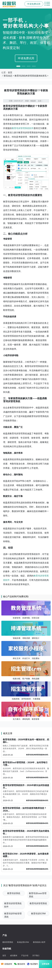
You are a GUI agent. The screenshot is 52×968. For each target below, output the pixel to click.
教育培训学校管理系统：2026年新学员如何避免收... (26, 832)
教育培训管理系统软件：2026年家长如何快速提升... (26, 786)
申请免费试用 (26, 58)
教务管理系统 (7, 942)
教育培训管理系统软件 (23, 128)
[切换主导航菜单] (47, 3)
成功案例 (13, 955)
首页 (10, 72)
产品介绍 (24, 955)
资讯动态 (8, 75)
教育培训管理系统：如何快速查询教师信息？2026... (24, 809)
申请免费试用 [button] (33, 3)
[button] (18, 66)
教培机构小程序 (39, 942)
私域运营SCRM (23, 942)
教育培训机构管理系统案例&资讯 (31, 75)
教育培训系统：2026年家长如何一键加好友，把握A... (26, 741)
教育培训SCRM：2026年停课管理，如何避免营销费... (26, 855)
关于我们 (35, 955)
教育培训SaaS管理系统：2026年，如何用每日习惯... (25, 763)
